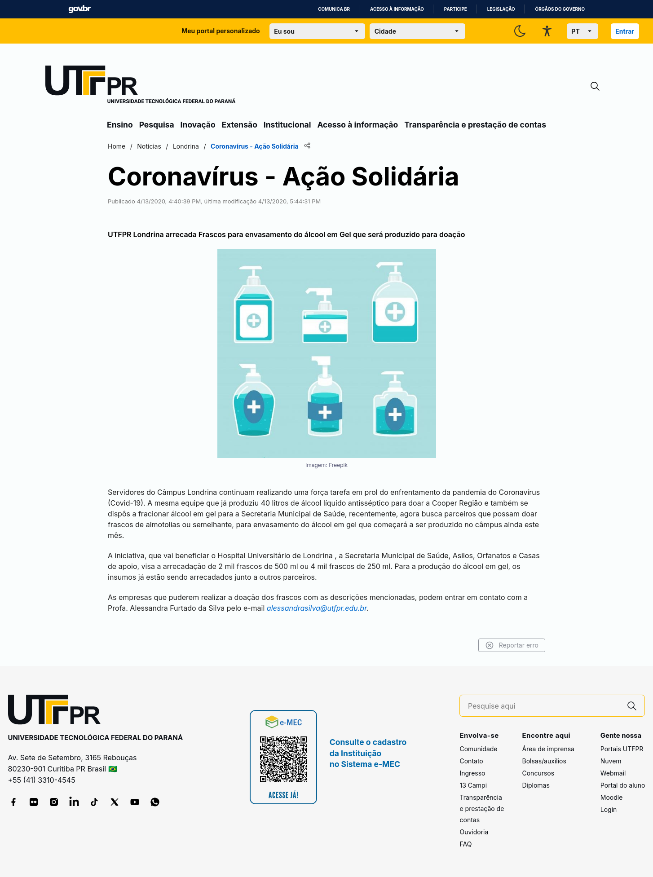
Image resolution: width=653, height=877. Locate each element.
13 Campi (473, 785)
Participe (455, 9)
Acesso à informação (397, 9)
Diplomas (535, 785)
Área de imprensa (548, 749)
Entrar (624, 31)
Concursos (538, 773)
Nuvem (611, 761)
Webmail (613, 773)
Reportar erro (511, 645)
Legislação (501, 9)
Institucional (287, 124)
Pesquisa (156, 124)
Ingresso (472, 773)
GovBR (79, 9)
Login (608, 809)
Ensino (120, 124)
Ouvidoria (473, 832)
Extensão (239, 124)
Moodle (611, 797)
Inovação (198, 124)
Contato (471, 761)
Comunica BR (334, 9)
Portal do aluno (622, 785)
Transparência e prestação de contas (475, 124)
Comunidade (478, 749)
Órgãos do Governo (560, 9)
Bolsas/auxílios (544, 761)
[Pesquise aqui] (544, 706)
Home (116, 146)
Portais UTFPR (622, 749)
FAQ (465, 844)
